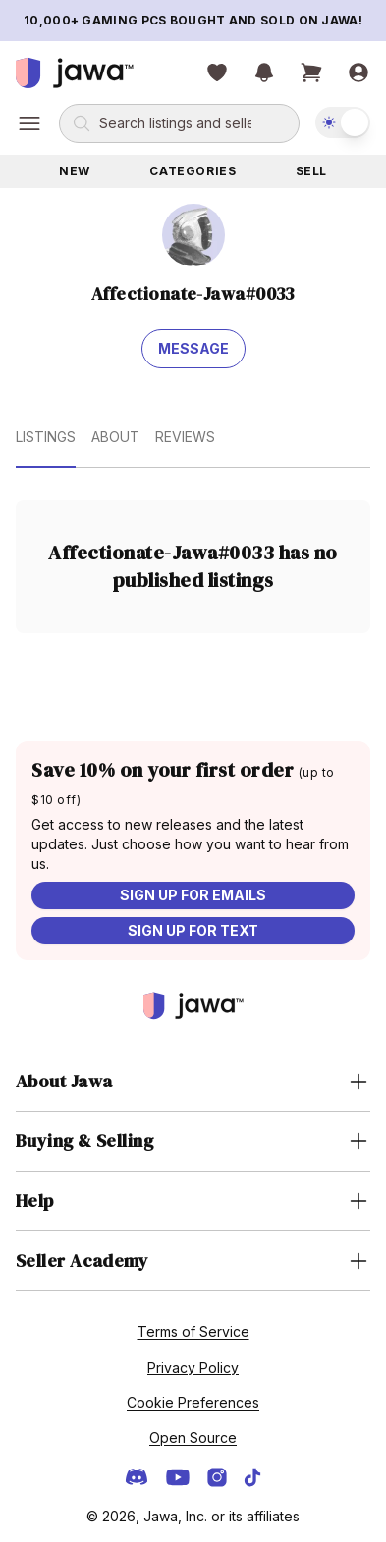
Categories (192, 171)
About (115, 436)
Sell (311, 171)
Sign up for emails (193, 895)
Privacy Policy (193, 1367)
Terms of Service (193, 1332)
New (74, 171)
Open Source (193, 1437)
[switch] (342, 122)
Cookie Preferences (193, 1402)
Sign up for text (193, 930)
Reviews (185, 436)
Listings (46, 436)
